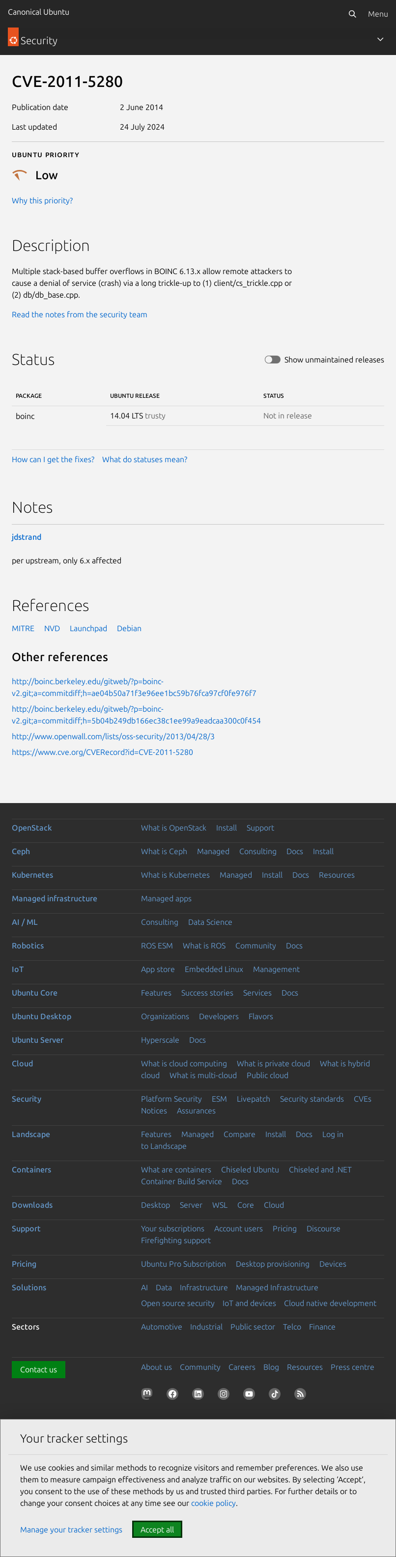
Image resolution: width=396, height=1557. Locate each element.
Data (164, 1287)
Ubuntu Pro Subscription (183, 1263)
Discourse (323, 1228)
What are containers (176, 1169)
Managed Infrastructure (277, 1287)
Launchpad (88, 628)
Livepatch (253, 1098)
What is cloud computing (184, 1063)
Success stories (207, 992)
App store (158, 969)
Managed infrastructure (54, 898)
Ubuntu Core (34, 992)
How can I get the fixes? (53, 459)
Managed (213, 851)
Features (156, 992)
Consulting (258, 851)
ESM (219, 1098)
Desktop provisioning (273, 1263)
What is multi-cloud (203, 1075)
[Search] (352, 14)
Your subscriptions (172, 1228)
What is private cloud (273, 1063)
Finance (322, 1326)
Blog (271, 1366)
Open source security (178, 1303)
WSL (219, 1204)
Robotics (28, 945)
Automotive (161, 1326)
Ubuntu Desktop (41, 1016)
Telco (292, 1326)
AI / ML (25, 922)
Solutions (29, 1287)
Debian (129, 628)
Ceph (21, 851)
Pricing (285, 1228)
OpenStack (32, 827)
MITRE (23, 628)
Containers (31, 1169)
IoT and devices (249, 1303)
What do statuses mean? (144, 459)
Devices (332, 1263)
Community (255, 945)
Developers (219, 1016)
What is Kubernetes (175, 874)
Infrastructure (204, 1287)
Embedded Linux (214, 969)
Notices (154, 1110)
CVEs (362, 1098)
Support (260, 827)
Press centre (352, 1366)
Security (26, 1098)
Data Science (210, 922)
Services (257, 992)
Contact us (38, 1369)
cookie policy (213, 1503)
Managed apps (166, 898)
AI (144, 1287)
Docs (294, 851)
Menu (378, 13)
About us (156, 1366)
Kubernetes (32, 874)
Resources (337, 874)
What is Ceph (164, 851)
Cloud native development (330, 1303)
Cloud (22, 1063)
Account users (238, 1228)
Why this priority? (42, 200)
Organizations (165, 1016)
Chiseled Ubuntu (250, 1169)
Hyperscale (160, 1039)
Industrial (206, 1326)
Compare (239, 1134)
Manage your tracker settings (71, 1529)
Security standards (312, 1098)
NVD (52, 628)
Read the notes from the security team (79, 314)
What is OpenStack (173, 827)
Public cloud (267, 1075)
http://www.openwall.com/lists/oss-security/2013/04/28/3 (113, 736)
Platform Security (171, 1098)
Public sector (252, 1326)
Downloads (32, 1204)
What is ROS (204, 945)
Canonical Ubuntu (38, 11)
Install (226, 827)
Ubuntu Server (37, 1039)
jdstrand (26, 536)
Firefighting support (176, 1240)
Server (191, 1204)
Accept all (157, 1529)
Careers (241, 1366)
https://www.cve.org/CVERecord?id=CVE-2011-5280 (102, 752)
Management (276, 969)
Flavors (261, 1016)
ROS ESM (157, 945)
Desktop (155, 1204)
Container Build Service (181, 1181)
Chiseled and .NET (320, 1169)
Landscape (31, 1134)
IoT (18, 969)
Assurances (196, 1110)
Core (245, 1204)
